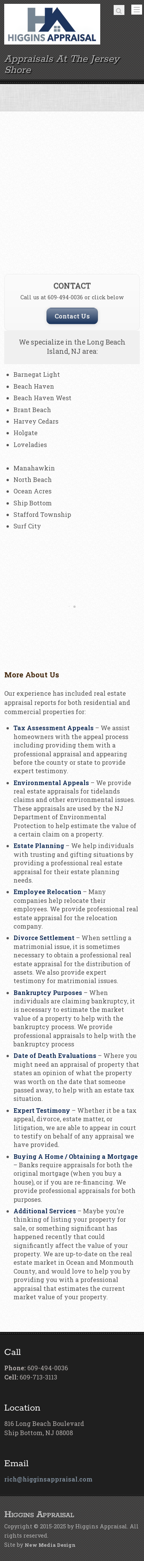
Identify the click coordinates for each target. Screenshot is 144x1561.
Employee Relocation (47, 892)
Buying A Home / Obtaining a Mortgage (75, 1156)
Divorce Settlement (43, 938)
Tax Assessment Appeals (53, 728)
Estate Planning (38, 846)
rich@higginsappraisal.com (48, 1479)
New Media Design (50, 1544)
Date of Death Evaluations (54, 1055)
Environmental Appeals (51, 783)
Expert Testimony (41, 1110)
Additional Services (44, 1211)
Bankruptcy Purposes (47, 992)
